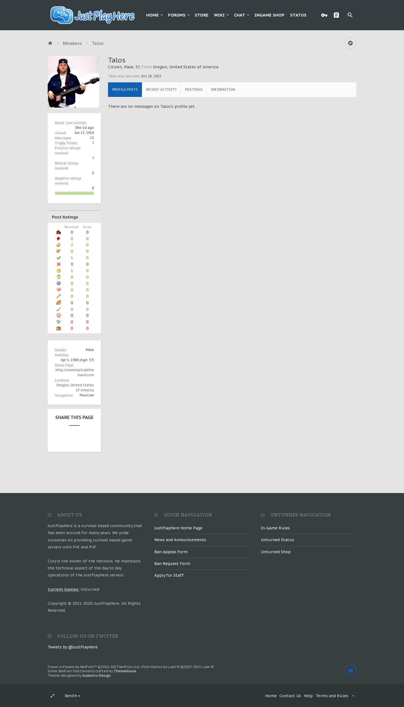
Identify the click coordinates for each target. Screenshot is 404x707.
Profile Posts (125, 89)
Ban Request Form (172, 563)
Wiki (219, 15)
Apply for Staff (169, 575)
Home (152, 15)
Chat (239, 15)
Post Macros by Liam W (178, 667)
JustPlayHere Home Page (178, 528)
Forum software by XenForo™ (94, 667)
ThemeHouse (125, 671)
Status (298, 15)
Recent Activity (161, 89)
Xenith (71, 695)
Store (201, 15)
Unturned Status (277, 539)
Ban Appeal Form (171, 551)
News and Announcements (180, 539)
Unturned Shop (276, 551)
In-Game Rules (275, 528)
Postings (194, 89)
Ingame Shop (269, 15)
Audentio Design (96, 675)
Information (223, 89)
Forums (176, 15)
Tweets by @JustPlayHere (73, 647)
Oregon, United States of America (185, 66)
